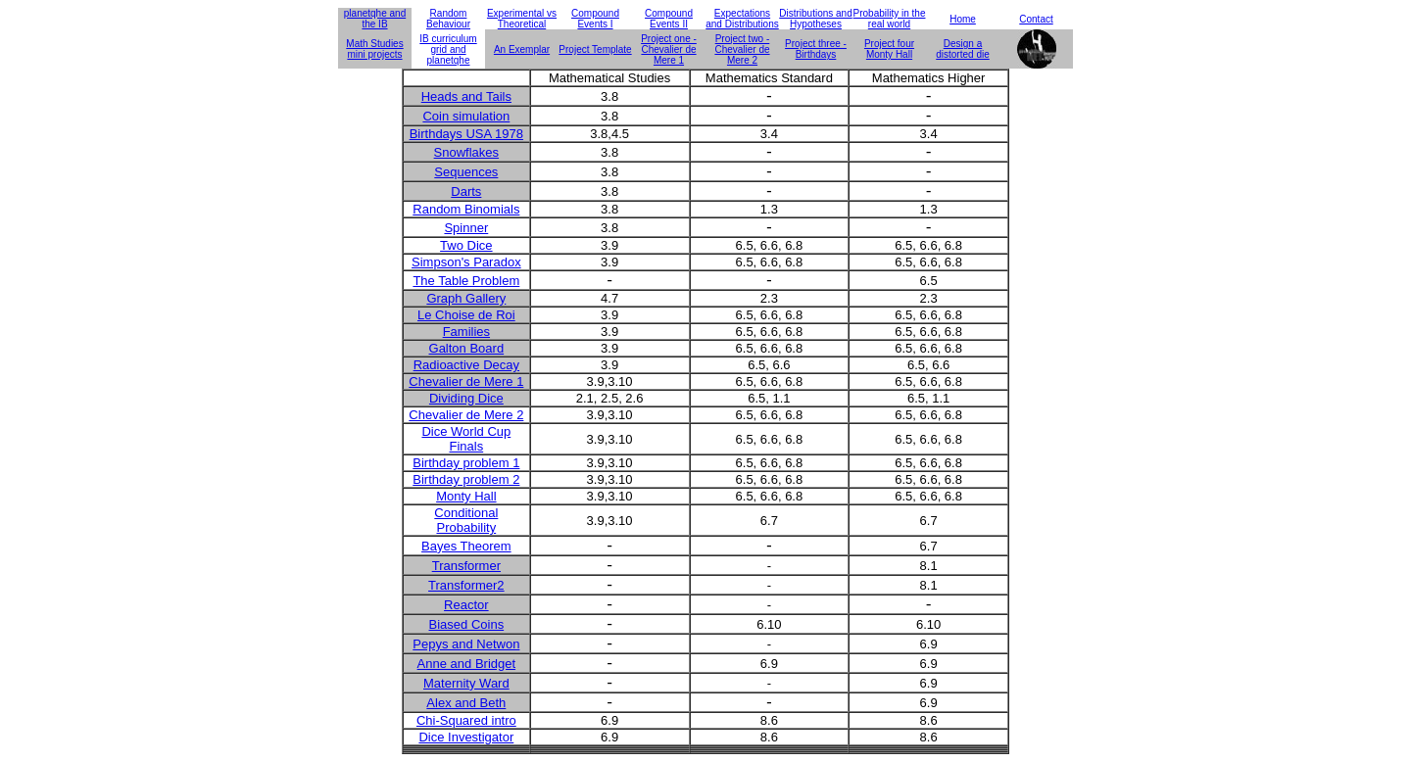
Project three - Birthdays (816, 49)
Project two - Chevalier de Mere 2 (741, 49)
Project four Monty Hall (889, 49)
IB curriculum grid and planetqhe (447, 49)
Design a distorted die (962, 49)
